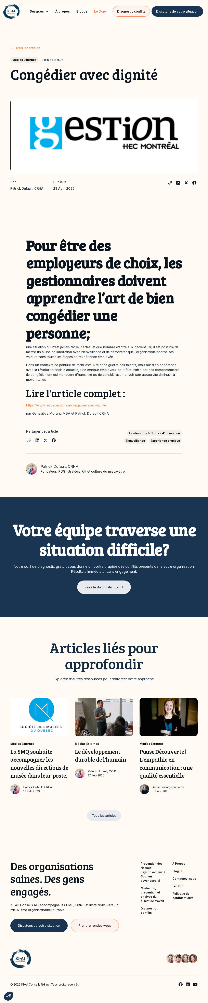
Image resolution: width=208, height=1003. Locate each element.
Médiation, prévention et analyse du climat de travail (152, 894)
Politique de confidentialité (183, 896)
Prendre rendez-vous (94, 925)
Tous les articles (104, 816)
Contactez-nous (184, 878)
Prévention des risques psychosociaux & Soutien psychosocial (153, 872)
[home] (11, 11)
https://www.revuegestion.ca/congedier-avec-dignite (66, 405)
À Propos (178, 863)
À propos (62, 11)
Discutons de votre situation (177, 11)
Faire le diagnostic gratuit (104, 587)
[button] (39, 11)
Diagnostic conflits (131, 11)
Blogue (82, 11)
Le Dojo (100, 11)
